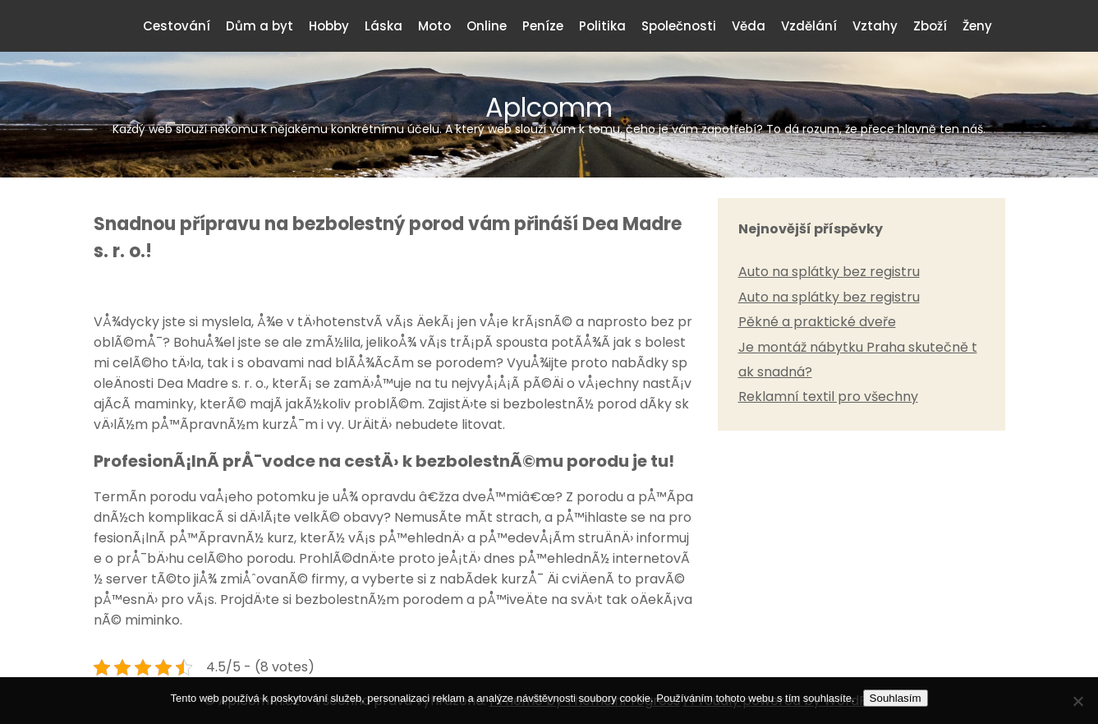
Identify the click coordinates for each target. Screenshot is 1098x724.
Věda (748, 26)
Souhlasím (895, 698)
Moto (434, 26)
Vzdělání (809, 26)
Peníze (542, 26)
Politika (602, 26)
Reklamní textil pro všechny (828, 396)
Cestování (176, 26)
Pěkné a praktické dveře (817, 321)
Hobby (329, 26)
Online (486, 26)
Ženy (977, 26)
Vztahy (875, 26)
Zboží (930, 26)
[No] (1077, 701)
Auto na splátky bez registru (829, 271)
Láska (383, 26)
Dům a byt (259, 26)
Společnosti (678, 26)
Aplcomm (549, 112)
